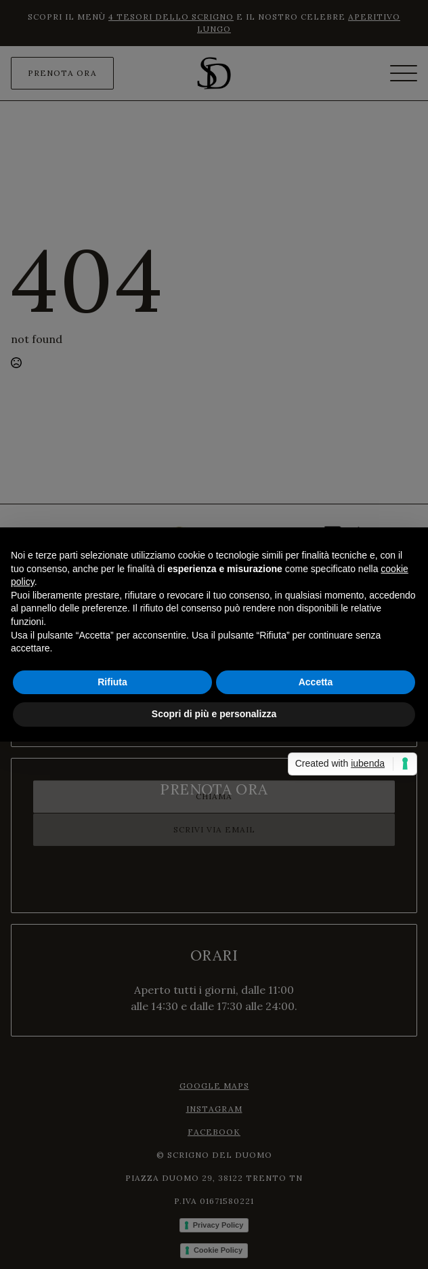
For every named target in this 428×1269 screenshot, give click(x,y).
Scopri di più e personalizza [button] (214, 713)
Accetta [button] (316, 682)
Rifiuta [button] (112, 682)
